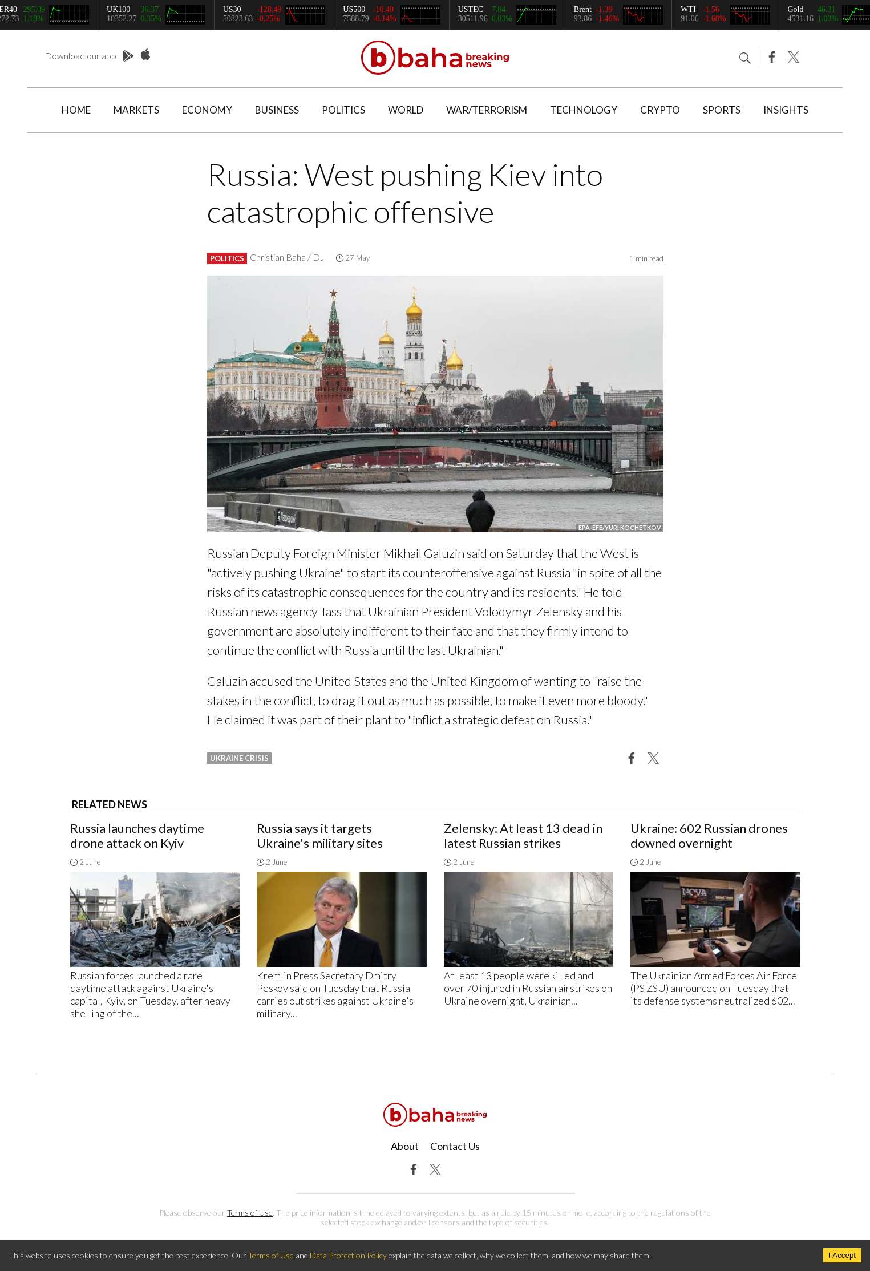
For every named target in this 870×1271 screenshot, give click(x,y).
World (405, 110)
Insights (785, 110)
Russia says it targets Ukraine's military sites (320, 835)
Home (76, 110)
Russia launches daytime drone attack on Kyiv (137, 835)
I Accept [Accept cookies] (842, 1255)
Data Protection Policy (348, 1255)
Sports (721, 110)
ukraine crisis (239, 758)
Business (277, 110)
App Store (145, 54)
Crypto (660, 110)
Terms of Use (250, 1212)
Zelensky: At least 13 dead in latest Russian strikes (523, 835)
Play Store (128, 56)
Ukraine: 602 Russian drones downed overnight (709, 835)
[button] (631, 757)
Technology (583, 110)
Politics (343, 110)
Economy (207, 110)
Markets (136, 110)
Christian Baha (278, 257)
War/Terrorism (486, 110)
